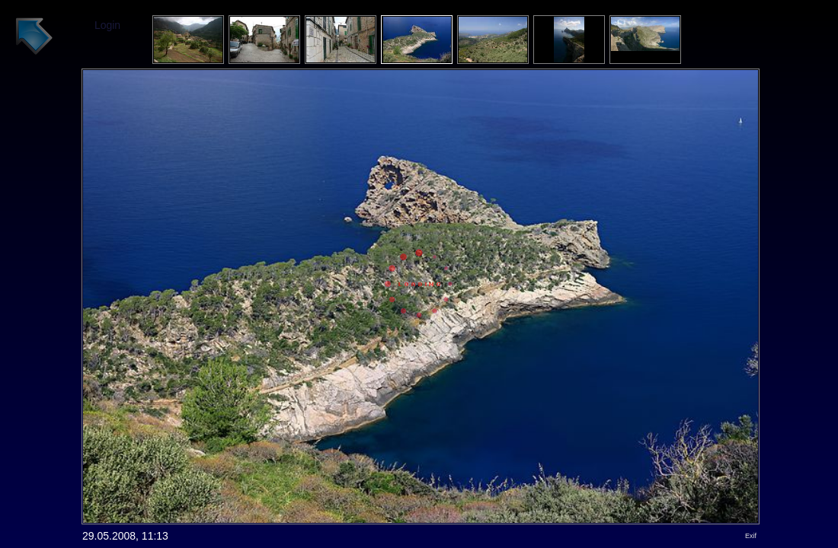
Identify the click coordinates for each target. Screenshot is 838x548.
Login (107, 25)
